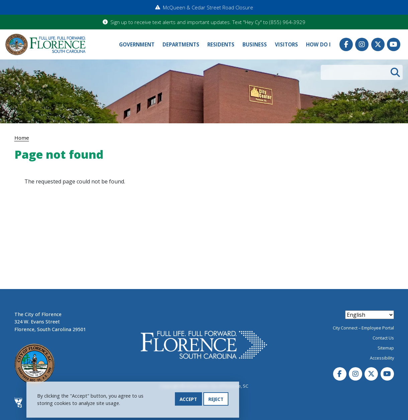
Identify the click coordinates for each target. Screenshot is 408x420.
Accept (188, 399)
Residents (220, 44)
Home (21, 137)
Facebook (346, 44)
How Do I (318, 44)
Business (254, 44)
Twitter (378, 44)
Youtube (393, 44)
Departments (181, 44)
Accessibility (382, 358)
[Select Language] (369, 314)
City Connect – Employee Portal (363, 328)
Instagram (362, 44)
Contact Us (383, 338)
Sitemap (386, 348)
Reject (215, 399)
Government (137, 44)
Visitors (286, 44)
